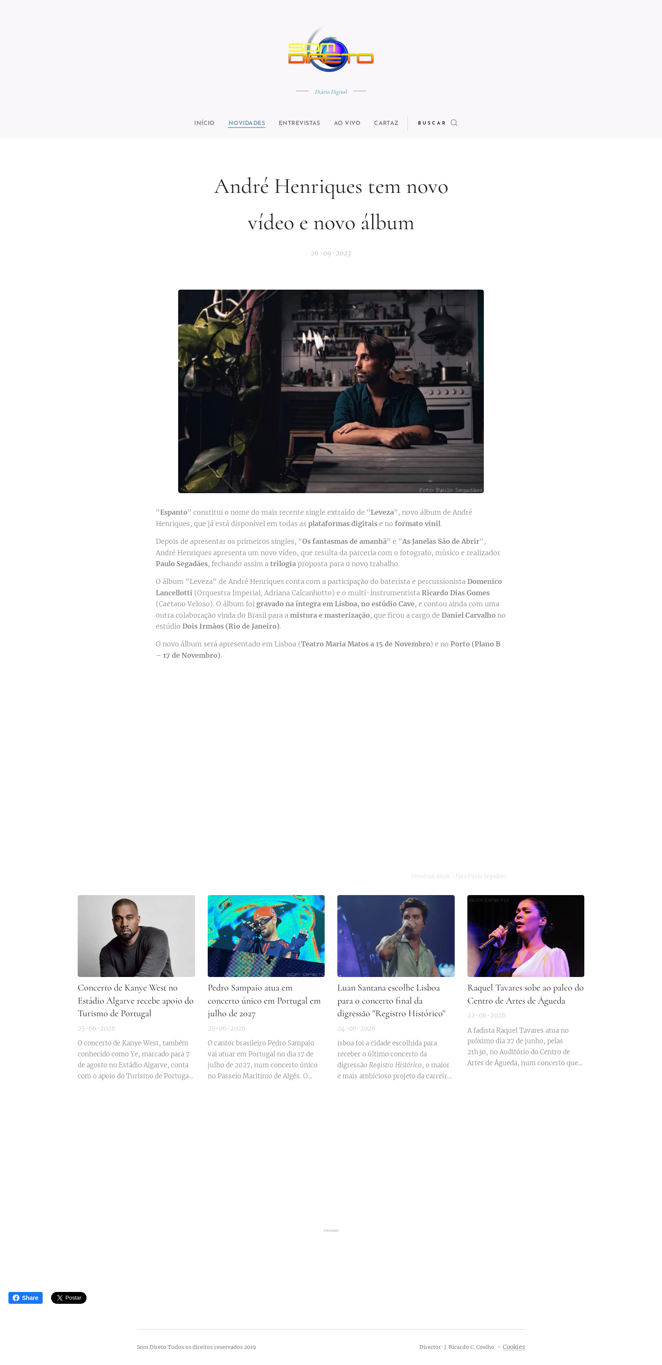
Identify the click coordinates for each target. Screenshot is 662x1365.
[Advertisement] (331, 1158)
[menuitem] (196, 123)
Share (25, 1297)
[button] (452, 123)
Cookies (514, 1347)
